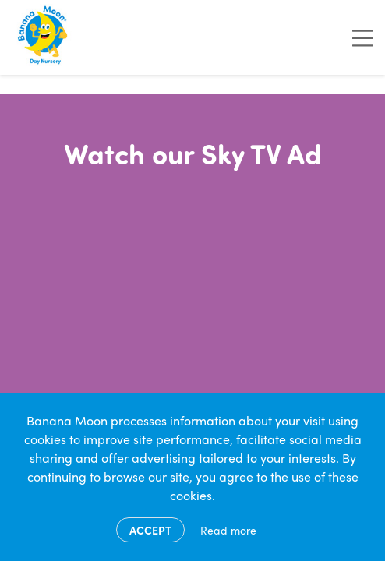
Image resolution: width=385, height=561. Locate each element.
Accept (150, 530)
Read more (228, 530)
